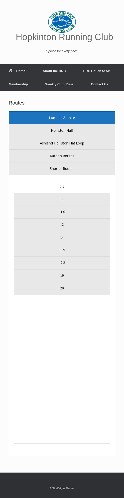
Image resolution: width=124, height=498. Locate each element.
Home (17, 71)
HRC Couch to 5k (96, 71)
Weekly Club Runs (59, 84)
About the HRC (54, 71)
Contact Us (99, 84)
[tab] (62, 117)
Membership (18, 84)
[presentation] (62, 117)
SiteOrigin (58, 488)
